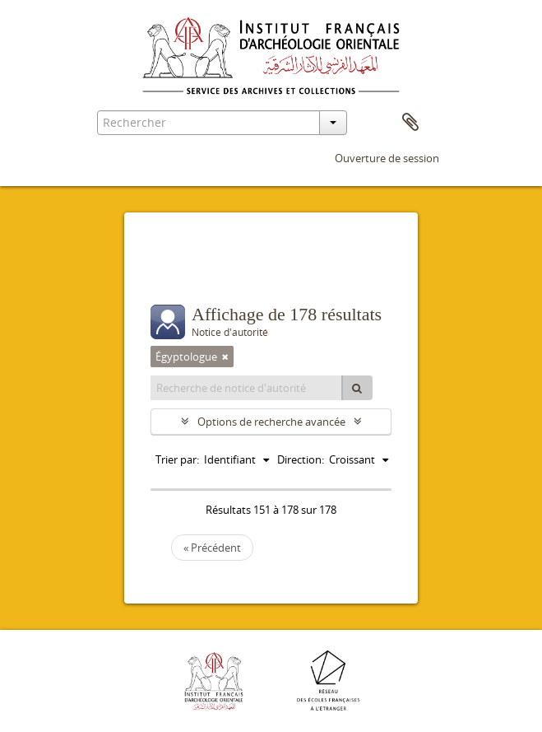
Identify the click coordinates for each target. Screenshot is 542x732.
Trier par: (177, 459)
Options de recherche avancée (271, 421)
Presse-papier (410, 122)
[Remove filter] (225, 356)
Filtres (186, 272)
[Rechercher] (357, 387)
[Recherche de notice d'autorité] (247, 387)
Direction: (300, 459)
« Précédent (212, 547)
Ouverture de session (387, 158)
